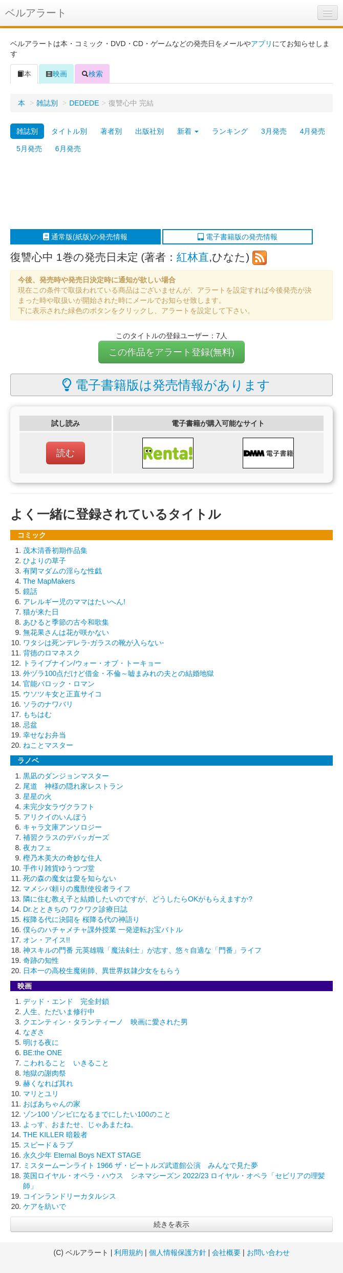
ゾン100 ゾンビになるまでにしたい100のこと (97, 1114)
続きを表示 (171, 1224)
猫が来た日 (41, 612)
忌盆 (30, 725)
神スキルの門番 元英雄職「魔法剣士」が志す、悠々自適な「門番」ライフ (142, 950)
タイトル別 (69, 131)
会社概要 (226, 1252)
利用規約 (128, 1252)
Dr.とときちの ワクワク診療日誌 (75, 909)
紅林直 (193, 257)
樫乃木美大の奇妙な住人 (62, 858)
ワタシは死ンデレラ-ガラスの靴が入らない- (93, 643)
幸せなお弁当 (44, 735)
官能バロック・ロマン (59, 684)
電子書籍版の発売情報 (237, 237)
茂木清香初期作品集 (55, 550)
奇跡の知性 (41, 960)
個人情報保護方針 (177, 1252)
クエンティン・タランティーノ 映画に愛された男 (105, 1022)
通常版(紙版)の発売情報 (85, 237)
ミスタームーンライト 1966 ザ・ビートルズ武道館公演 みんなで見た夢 (140, 1165)
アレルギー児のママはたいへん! (74, 602)
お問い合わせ (268, 1252)
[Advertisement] (166, 193)
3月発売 (274, 131)
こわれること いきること (66, 1063)
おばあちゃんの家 (51, 1104)
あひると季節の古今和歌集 (66, 622)
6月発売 (68, 149)
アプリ (261, 43)
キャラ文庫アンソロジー (62, 827)
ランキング (230, 131)
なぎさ (34, 1032)
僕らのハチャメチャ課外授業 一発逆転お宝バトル (103, 930)
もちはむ (37, 714)
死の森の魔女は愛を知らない (69, 878)
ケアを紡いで (44, 1206)
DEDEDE (84, 103)
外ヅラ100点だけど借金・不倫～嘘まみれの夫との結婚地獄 (118, 673)
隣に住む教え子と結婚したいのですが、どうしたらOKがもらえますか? (137, 899)
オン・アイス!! (46, 940)
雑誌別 (47, 103)
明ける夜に (41, 1042)
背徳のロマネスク (51, 653)
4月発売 (313, 131)
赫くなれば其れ (48, 1083)
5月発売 (29, 149)
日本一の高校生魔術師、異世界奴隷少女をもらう (102, 971)
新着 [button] (188, 131)
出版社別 (149, 131)
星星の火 (37, 796)
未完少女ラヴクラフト (59, 807)
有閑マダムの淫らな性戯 (62, 571)
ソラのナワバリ (48, 704)
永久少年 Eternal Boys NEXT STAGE (82, 1155)
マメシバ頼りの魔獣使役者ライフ (77, 889)
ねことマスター (48, 745)
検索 (92, 74)
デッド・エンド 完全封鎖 (66, 1001)
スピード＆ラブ (48, 1145)
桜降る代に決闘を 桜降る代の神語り (81, 919)
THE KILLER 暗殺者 (55, 1135)
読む (65, 453)
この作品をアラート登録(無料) (171, 352)
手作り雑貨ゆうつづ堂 (59, 868)
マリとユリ (41, 1094)
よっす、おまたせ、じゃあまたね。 (80, 1124)
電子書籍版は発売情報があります (166, 385)
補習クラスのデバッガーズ (66, 837)
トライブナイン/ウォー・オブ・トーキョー (92, 663)
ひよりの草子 (44, 561)
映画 (56, 74)
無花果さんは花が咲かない (66, 632)
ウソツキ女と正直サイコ (62, 694)
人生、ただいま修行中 (59, 1012)
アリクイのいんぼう (55, 817)
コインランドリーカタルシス (69, 1196)
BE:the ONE (42, 1053)
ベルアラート (36, 12)
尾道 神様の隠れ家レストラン (73, 786)
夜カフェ (37, 848)
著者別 (111, 131)
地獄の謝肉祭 (44, 1073)
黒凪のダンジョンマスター (66, 776)
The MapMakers (49, 581)
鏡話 (30, 591)
